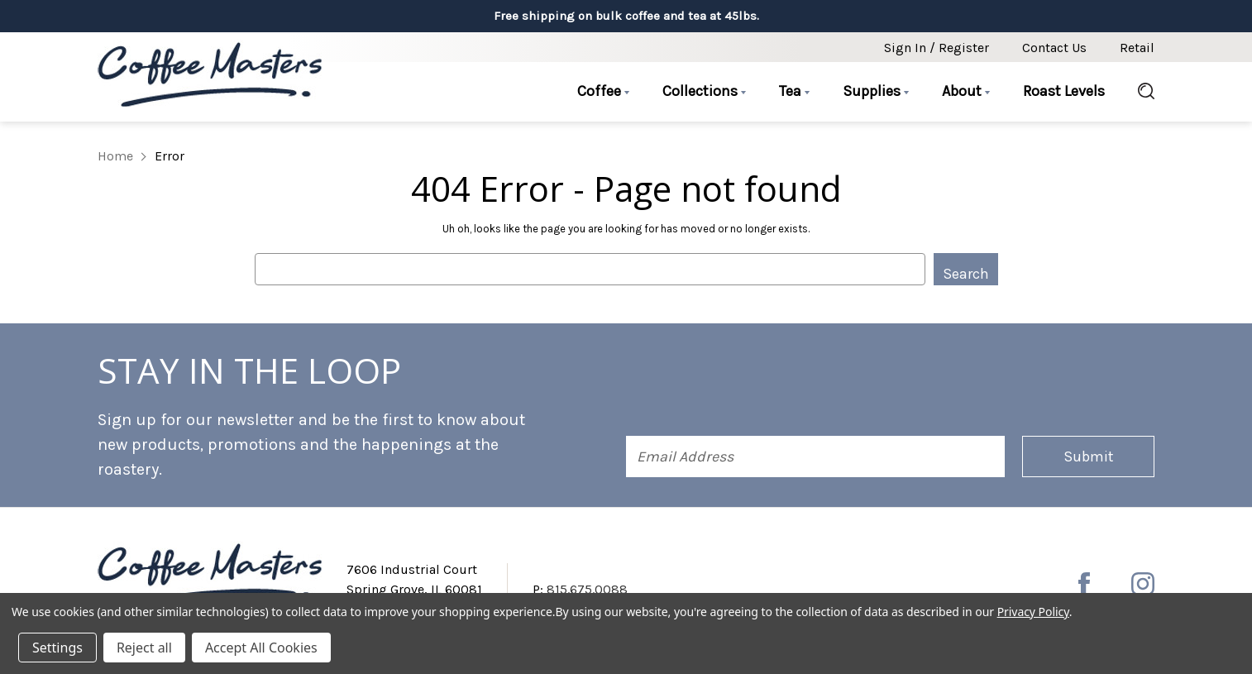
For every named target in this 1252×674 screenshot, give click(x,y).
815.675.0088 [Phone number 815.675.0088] (587, 589)
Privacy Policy (1033, 611)
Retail (1137, 47)
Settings (57, 647)
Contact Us (1054, 47)
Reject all (144, 647)
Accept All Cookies (261, 647)
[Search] (1137, 92)
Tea (794, 91)
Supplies (876, 91)
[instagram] (1142, 583)
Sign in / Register (936, 47)
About (966, 91)
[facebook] (1084, 583)
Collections (704, 91)
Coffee (603, 91)
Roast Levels (1064, 91)
